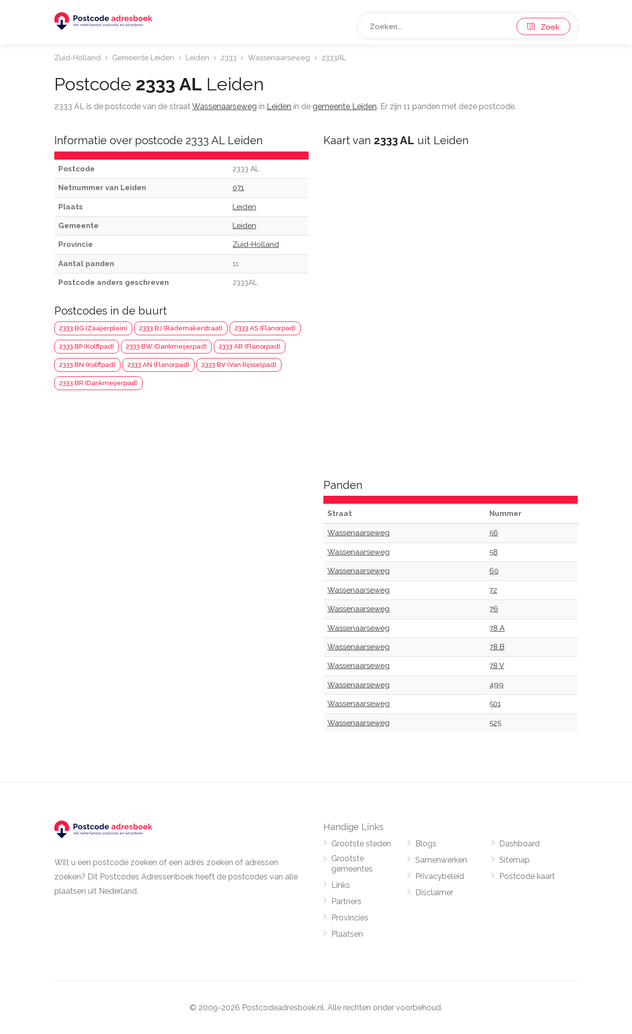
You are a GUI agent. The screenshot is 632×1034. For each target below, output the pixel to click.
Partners (346, 901)
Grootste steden (361, 843)
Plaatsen (347, 934)
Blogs (425, 843)
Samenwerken (441, 860)
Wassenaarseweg (279, 57)
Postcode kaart (527, 876)
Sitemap (514, 860)
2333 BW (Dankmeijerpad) (166, 346)
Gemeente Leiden (143, 57)
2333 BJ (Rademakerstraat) (181, 328)
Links (340, 885)
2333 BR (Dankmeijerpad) (98, 383)
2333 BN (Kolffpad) (87, 364)
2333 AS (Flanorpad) (265, 328)
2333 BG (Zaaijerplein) (93, 328)
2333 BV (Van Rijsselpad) (238, 364)
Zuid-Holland (77, 57)
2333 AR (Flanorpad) (249, 346)
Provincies (349, 917)
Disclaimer (434, 892)
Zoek (543, 27)
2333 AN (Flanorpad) (158, 364)
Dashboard (519, 843)
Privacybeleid (439, 876)
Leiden (197, 57)
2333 (229, 57)
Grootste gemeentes (352, 864)
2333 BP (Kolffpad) (86, 346)
